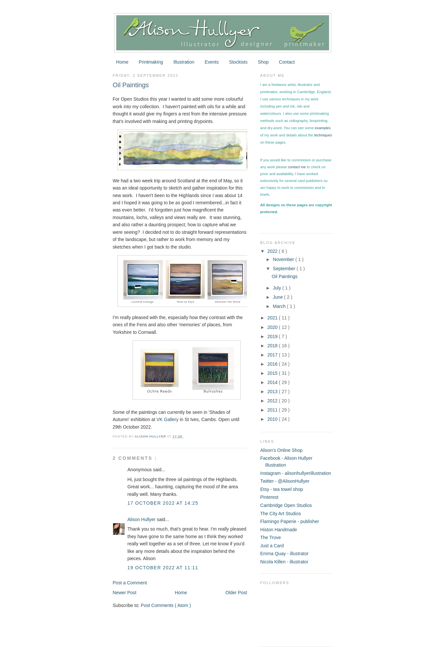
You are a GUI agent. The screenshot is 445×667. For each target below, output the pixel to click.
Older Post (236, 592)
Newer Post (125, 592)
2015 (273, 373)
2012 (273, 400)
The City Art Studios (280, 513)
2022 (273, 251)
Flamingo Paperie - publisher (289, 521)
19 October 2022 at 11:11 (163, 567)
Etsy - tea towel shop (281, 489)
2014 (273, 382)
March (280, 306)
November (284, 259)
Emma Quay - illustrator (284, 553)
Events (212, 62)
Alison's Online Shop (281, 450)
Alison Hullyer (142, 519)
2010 (273, 419)
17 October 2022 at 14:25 (163, 503)
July (277, 288)
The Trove (270, 537)
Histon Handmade (278, 529)
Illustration (183, 62)
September (285, 268)
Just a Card (272, 545)
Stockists (238, 62)
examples (323, 128)
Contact (287, 62)
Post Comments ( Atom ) (166, 605)
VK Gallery (167, 419)
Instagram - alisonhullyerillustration (295, 473)
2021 (273, 317)
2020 (273, 327)
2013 (273, 391)
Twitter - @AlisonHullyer (285, 481)
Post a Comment (130, 582)
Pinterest (269, 497)
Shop (263, 62)
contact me (297, 167)
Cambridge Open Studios (286, 505)
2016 (273, 364)
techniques (323, 135)
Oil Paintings (285, 276)
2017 (273, 354)
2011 (273, 410)
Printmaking (151, 62)
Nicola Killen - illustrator (284, 561)
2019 (273, 336)
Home (122, 62)
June (278, 297)
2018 (273, 345)
